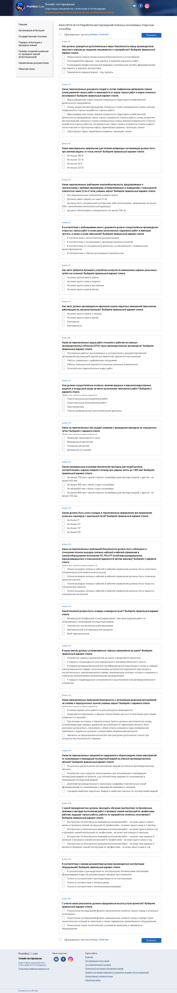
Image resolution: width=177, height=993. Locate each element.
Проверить (151, 35)
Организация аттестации (31, 30)
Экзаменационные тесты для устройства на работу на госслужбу (79, 12)
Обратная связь (26, 69)
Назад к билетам (99, 34)
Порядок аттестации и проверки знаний (30, 44)
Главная (22, 24)
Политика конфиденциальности (33, 969)
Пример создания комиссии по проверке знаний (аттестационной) (33, 54)
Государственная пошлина (32, 36)
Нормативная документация (33, 63)
